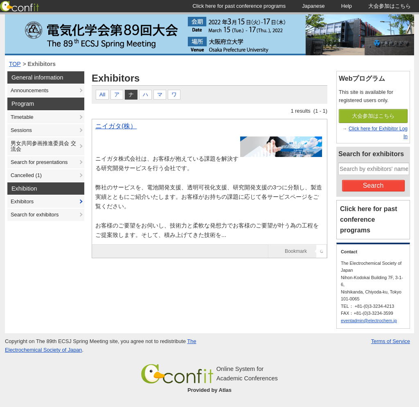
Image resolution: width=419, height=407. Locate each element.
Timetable (22, 117)
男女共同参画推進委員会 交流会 (43, 146)
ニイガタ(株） (116, 126)
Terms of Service (390, 341)
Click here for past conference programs (368, 219)
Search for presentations (39, 162)
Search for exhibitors (35, 214)
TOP (15, 64)
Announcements (29, 90)
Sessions (21, 130)
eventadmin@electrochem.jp (369, 320)
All (102, 94)
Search (373, 185)
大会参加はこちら (373, 116)
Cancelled (26, 175)
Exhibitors (42, 64)
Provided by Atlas (209, 390)
